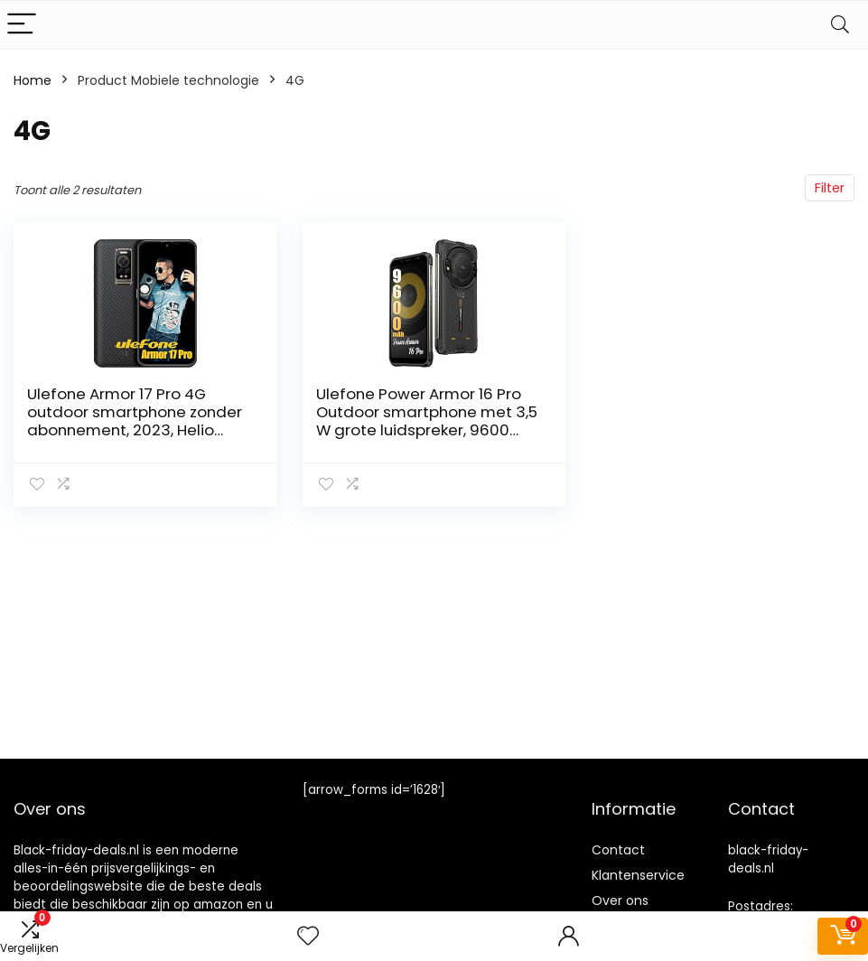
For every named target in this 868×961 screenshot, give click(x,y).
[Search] (840, 25)
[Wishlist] (308, 936)
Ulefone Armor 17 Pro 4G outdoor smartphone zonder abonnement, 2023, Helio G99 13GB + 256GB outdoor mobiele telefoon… (134, 430)
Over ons (620, 900)
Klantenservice (638, 875)
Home (32, 80)
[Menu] (21, 25)
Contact (618, 850)
